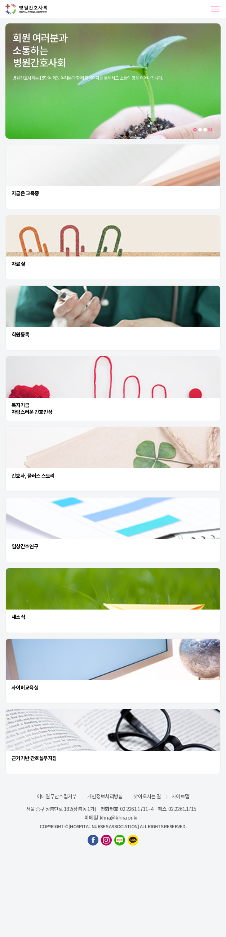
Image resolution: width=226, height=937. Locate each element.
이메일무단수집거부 (57, 796)
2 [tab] (200, 129)
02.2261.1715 (182, 809)
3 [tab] (205, 129)
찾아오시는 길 (147, 796)
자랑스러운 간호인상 (32, 412)
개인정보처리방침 (105, 796)
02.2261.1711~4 (136, 809)
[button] (215, 9)
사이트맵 (180, 796)
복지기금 (20, 405)
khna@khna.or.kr (118, 818)
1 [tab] (196, 130)
